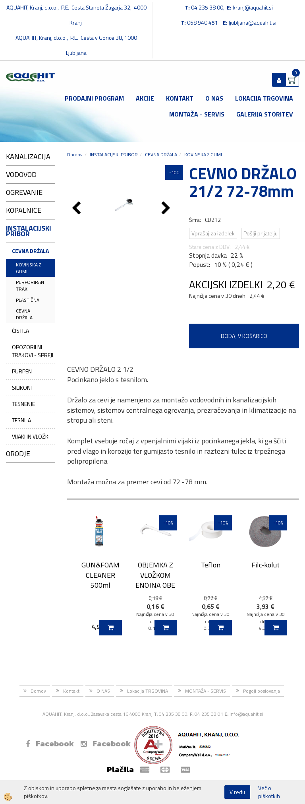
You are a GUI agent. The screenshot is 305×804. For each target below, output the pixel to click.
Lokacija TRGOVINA (264, 98)
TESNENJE (23, 404)
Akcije (145, 98)
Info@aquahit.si (246, 714)
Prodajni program (94, 98)
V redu (237, 792)
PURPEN (22, 371)
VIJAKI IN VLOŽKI (31, 436)
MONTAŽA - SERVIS (196, 114)
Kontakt (179, 98)
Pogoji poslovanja (261, 691)
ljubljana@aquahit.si (252, 22)
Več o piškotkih (269, 792)
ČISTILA (20, 330)
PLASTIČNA (27, 300)
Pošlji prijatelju (260, 233)
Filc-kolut (265, 564)
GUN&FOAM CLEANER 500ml (100, 574)
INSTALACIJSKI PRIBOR (114, 154)
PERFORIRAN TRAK (30, 285)
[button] (167, 209)
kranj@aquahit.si (253, 7)
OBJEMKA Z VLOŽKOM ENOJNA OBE (155, 574)
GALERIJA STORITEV (264, 114)
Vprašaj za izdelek (213, 233)
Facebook (50, 744)
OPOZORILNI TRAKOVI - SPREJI (32, 351)
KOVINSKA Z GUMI (28, 268)
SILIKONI (22, 387)
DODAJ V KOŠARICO (244, 336)
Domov (75, 154)
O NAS (214, 98)
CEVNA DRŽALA (30, 251)
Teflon (210, 564)
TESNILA (21, 420)
